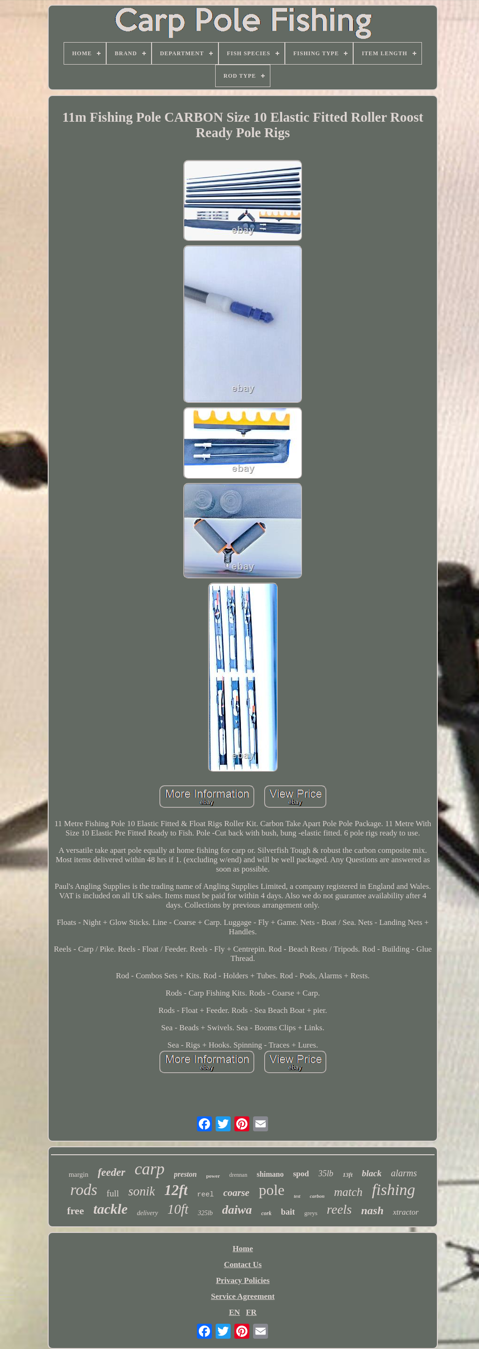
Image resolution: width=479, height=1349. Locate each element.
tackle (110, 1209)
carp (150, 1169)
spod (301, 1173)
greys (310, 1213)
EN (234, 1312)
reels (339, 1209)
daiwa (237, 1210)
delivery (147, 1213)
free (75, 1211)
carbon (317, 1196)
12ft (176, 1190)
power (213, 1176)
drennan (238, 1175)
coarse (236, 1192)
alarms (404, 1173)
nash (372, 1210)
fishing (393, 1189)
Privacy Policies (243, 1280)
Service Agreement (243, 1296)
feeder (111, 1172)
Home (242, 1248)
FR (251, 1312)
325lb (205, 1213)
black (372, 1173)
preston (185, 1174)
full (113, 1193)
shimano (270, 1174)
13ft (348, 1174)
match (348, 1192)
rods (83, 1189)
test (297, 1196)
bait (288, 1212)
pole (271, 1189)
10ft (178, 1209)
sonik (141, 1191)
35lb (326, 1173)
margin (78, 1174)
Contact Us (243, 1264)
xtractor (406, 1212)
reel (205, 1195)
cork (266, 1213)
